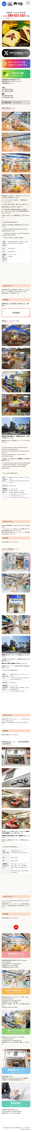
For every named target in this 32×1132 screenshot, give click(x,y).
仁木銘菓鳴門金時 (17, 291)
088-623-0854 (9, 89)
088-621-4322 (12, 485)
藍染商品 (24, 525)
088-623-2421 (13, 682)
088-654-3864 (9, 95)
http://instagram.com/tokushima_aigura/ (19, 497)
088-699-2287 (11, 248)
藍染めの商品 (18, 900)
